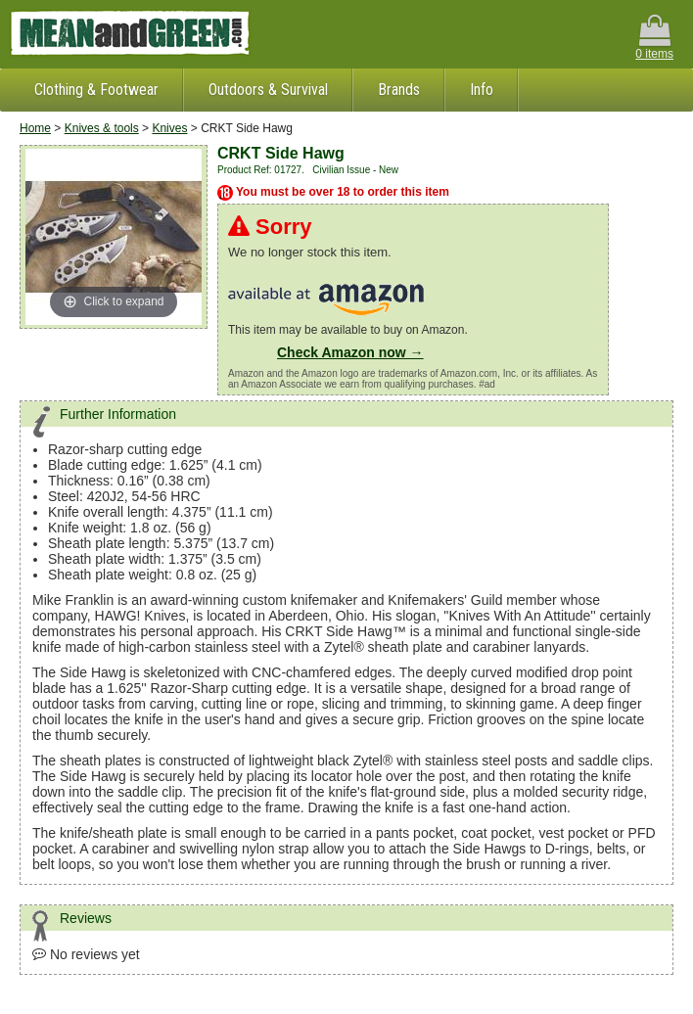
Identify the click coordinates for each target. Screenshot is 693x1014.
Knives (169, 128)
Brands (399, 89)
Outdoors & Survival (268, 89)
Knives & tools (102, 128)
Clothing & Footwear (96, 89)
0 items (654, 38)
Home (35, 128)
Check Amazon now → (350, 352)
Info (481, 89)
